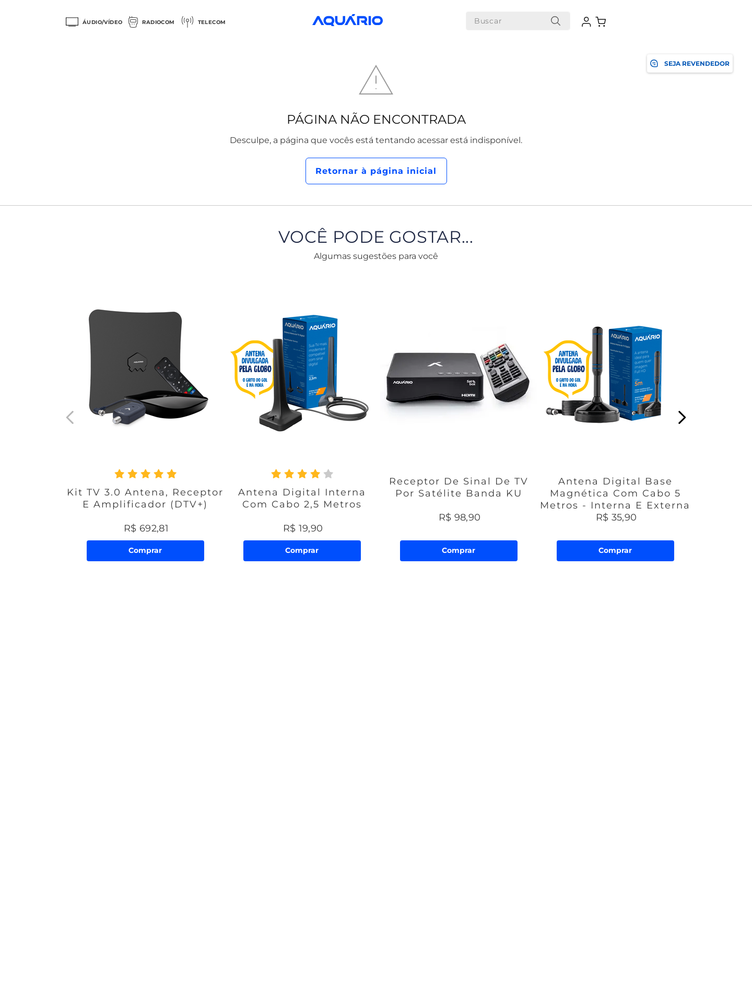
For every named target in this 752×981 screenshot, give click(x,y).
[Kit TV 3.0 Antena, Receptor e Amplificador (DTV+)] (145, 417)
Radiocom (151, 22)
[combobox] (514, 20)
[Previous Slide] (70, 417)
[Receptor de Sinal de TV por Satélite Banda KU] (458, 417)
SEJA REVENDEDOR (690, 63)
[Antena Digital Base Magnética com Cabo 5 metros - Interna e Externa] (615, 417)
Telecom (203, 22)
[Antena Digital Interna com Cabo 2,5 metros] (302, 417)
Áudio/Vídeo (94, 22)
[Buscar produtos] (551, 21)
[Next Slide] (681, 417)
